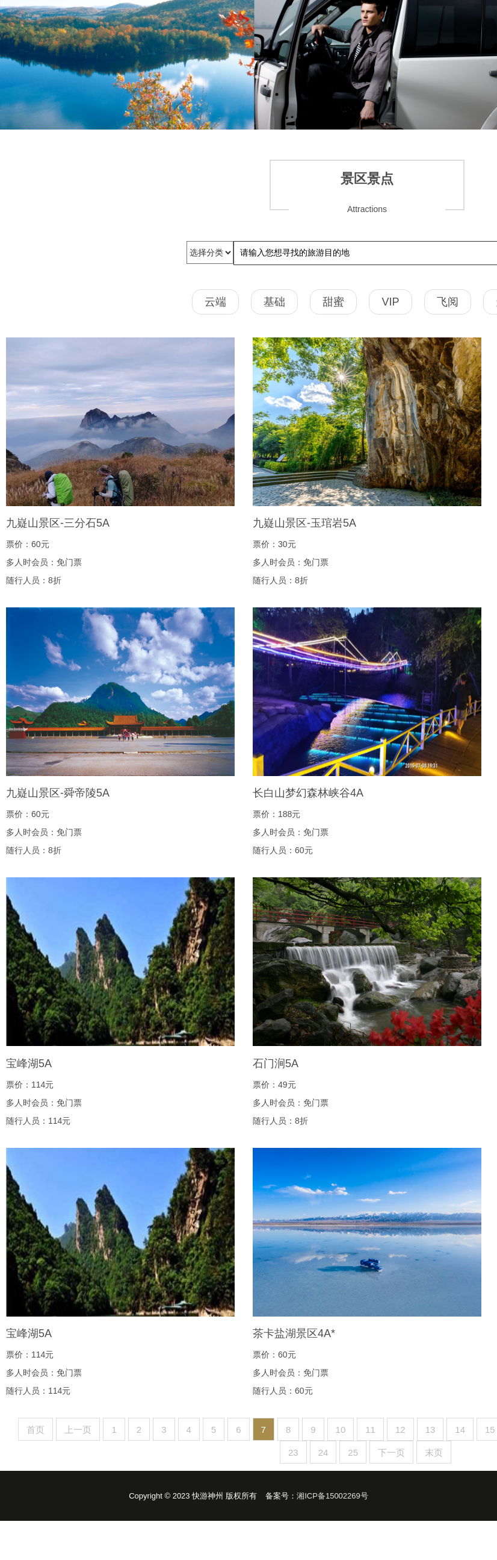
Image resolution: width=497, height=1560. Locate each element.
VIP (390, 302)
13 (430, 1429)
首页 (35, 1429)
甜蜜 (333, 302)
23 (293, 1452)
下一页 (391, 1452)
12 (400, 1429)
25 (353, 1452)
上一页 (77, 1429)
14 (460, 1429)
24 (323, 1452)
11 (370, 1429)
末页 (434, 1452)
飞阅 (447, 302)
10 (341, 1429)
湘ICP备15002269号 (332, 1495)
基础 (274, 302)
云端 (215, 302)
